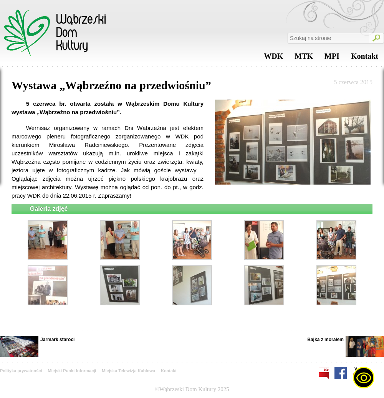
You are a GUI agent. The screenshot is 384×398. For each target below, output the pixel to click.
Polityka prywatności (21, 370)
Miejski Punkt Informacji (72, 370)
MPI (331, 58)
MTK (304, 58)
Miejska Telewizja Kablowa (128, 370)
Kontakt (364, 58)
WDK (273, 58)
